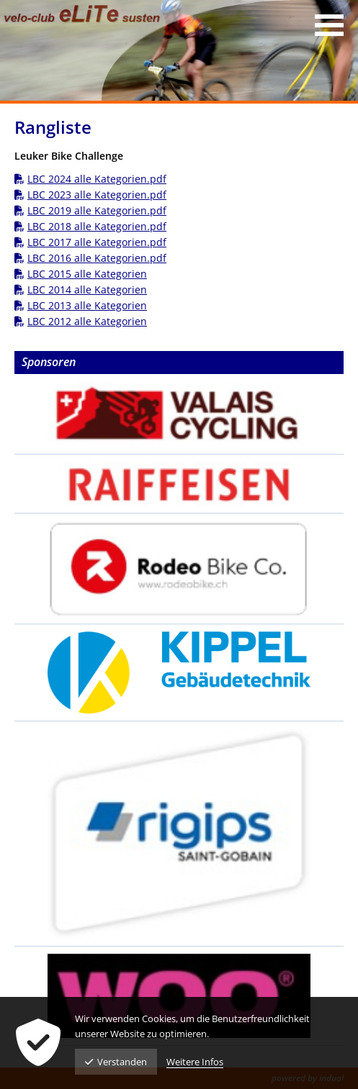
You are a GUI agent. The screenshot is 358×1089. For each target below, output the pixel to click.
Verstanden (116, 1061)
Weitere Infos (194, 1061)
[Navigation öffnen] (329, 25)
